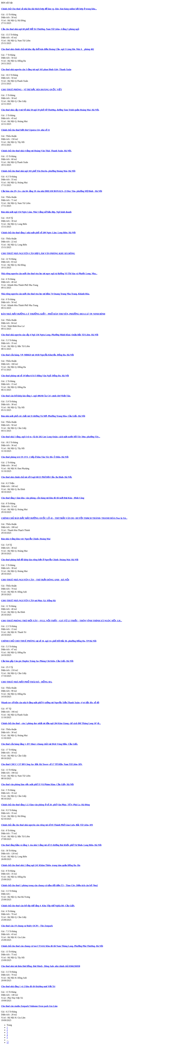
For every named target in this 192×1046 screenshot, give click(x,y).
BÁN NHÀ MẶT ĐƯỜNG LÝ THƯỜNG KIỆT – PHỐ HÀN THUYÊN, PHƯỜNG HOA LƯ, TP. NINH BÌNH (53, 314)
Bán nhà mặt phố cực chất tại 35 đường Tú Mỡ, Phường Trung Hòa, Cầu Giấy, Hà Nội (43, 416)
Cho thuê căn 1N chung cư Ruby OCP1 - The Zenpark (27, 926)
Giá (3, 14)
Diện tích (6, 17)
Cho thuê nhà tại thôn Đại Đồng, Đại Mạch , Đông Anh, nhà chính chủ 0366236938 (40, 966)
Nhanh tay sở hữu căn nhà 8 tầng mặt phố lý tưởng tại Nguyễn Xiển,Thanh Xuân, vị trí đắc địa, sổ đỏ (50, 702)
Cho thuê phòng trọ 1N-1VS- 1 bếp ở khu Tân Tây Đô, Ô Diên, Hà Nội (34, 457)
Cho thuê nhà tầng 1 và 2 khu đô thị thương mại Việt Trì (28, 986)
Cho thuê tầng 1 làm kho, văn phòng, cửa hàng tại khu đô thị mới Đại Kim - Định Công (42, 498)
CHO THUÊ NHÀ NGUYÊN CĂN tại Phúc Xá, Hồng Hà (28, 600)
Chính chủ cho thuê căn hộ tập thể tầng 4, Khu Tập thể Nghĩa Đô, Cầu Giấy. (38, 905)
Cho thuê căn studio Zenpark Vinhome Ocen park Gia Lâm (29, 1006)
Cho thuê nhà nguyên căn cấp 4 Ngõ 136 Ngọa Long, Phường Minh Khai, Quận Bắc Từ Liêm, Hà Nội (49, 335)
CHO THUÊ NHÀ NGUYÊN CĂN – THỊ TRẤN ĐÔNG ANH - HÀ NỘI (35, 580)
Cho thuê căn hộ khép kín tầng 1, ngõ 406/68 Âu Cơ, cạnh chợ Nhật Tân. (36, 396)
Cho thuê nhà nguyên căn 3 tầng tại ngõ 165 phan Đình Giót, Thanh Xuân (36, 69)
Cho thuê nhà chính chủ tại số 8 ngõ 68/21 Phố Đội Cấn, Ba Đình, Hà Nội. (36, 477)
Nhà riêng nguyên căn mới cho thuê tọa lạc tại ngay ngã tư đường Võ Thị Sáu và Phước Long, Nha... (49, 273)
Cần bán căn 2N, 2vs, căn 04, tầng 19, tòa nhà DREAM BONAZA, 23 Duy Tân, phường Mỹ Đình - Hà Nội (51, 191)
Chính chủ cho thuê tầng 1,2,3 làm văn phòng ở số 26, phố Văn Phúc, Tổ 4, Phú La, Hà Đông (45, 804)
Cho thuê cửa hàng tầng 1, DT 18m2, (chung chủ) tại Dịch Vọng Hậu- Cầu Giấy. (39, 744)
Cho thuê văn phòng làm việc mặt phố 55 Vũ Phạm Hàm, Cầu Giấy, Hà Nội (37, 784)
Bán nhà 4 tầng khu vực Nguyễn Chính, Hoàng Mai (25, 539)
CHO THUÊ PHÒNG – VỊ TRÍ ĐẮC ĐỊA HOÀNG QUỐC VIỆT (31, 89)
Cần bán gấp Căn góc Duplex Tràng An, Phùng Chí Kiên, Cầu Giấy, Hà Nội (37, 661)
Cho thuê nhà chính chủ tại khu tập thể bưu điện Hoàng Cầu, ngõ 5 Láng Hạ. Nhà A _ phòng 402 (47, 49)
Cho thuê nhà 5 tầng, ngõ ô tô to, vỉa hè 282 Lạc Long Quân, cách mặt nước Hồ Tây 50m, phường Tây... (50, 437)
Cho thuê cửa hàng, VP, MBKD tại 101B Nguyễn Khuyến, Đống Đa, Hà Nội (37, 355)
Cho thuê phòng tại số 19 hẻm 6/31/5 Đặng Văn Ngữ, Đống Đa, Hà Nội (35, 375)
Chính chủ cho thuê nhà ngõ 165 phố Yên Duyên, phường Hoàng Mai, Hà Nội (38, 171)
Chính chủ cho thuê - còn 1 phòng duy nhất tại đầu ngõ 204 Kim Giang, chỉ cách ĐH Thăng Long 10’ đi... (51, 723)
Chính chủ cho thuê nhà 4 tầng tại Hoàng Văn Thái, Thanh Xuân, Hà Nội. (36, 151)
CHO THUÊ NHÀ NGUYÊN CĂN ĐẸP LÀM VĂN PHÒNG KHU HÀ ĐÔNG (38, 253)
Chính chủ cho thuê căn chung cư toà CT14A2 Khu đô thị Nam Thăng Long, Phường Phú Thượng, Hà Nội (52, 946)
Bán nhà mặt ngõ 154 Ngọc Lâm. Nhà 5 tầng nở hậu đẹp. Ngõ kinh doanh (36, 212)
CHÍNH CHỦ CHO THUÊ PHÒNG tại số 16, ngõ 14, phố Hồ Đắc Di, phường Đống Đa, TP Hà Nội (48, 641)
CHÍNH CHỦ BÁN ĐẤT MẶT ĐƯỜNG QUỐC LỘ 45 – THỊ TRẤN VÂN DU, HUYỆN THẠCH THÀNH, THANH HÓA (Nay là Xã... (64, 518)
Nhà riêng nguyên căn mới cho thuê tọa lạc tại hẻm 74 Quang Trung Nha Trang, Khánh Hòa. (45, 294)
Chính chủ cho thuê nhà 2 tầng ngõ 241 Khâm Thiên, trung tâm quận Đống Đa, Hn (40, 865)
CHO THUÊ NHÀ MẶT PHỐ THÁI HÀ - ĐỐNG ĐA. (26, 682)
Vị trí (4, 20)
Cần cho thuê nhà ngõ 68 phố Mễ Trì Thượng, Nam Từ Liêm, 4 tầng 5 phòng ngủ (40, 29)
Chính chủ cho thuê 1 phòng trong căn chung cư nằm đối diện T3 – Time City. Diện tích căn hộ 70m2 (49, 885)
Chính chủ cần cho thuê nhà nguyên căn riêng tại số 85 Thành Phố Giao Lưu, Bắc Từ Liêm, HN (47, 825)
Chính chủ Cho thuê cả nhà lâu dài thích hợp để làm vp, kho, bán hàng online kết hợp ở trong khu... (49, 9)
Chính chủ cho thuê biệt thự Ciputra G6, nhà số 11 (25, 130)
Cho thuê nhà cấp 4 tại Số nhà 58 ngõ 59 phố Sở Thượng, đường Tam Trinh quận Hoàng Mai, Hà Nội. (50, 110)
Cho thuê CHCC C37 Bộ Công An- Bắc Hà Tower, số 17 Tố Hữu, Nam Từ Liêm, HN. (41, 764)
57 (8, 1042)
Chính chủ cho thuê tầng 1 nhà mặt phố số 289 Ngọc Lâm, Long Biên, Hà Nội (38, 232)
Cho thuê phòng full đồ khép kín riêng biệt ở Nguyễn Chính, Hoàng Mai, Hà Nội (39, 559)
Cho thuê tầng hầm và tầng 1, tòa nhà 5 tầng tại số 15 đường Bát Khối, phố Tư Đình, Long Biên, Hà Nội (51, 845)
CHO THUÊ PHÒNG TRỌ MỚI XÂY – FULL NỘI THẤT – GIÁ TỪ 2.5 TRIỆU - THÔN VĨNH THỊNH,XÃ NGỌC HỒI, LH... (61, 620)
